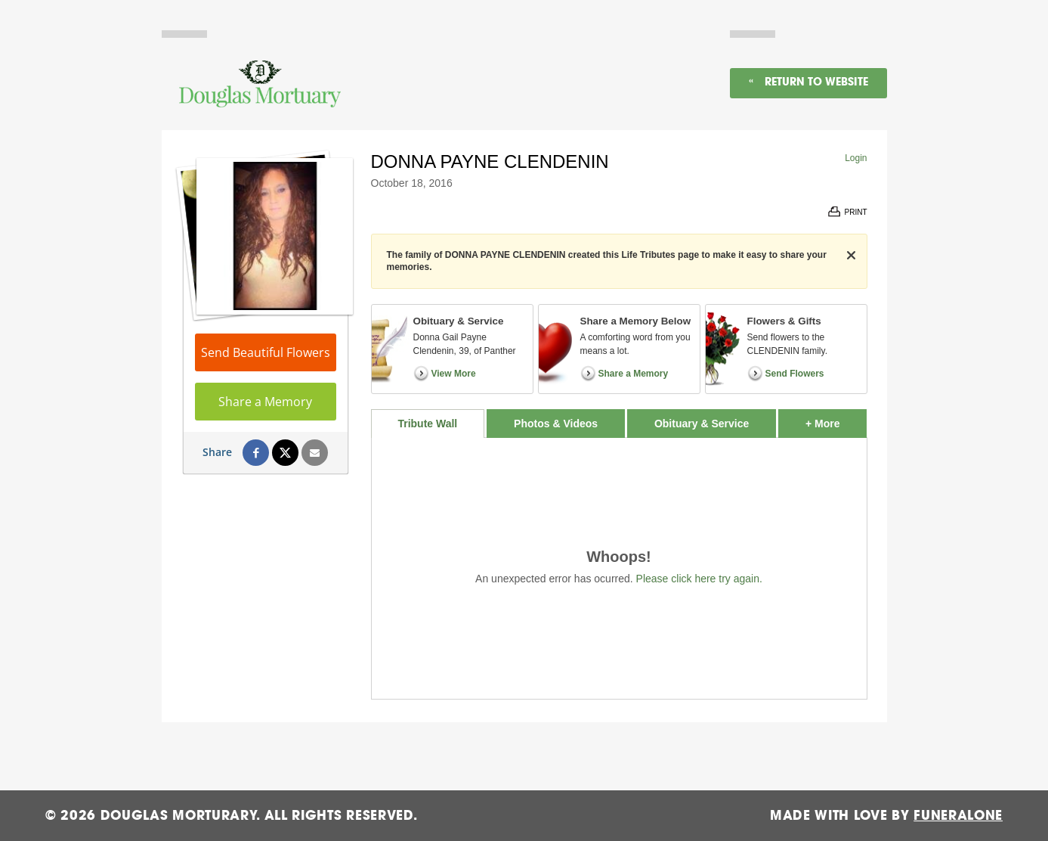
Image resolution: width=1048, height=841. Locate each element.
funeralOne (958, 815)
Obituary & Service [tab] (701, 423)
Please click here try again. (699, 579)
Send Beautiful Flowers (265, 352)
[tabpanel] (619, 568)
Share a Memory (265, 401)
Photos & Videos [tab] (556, 423)
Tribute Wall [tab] (427, 423)
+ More (836, 419)
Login (856, 158)
